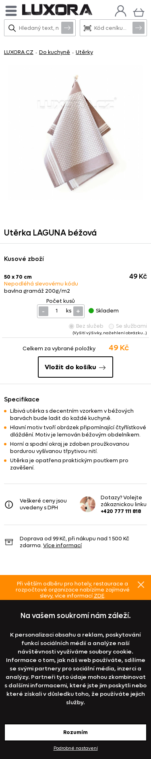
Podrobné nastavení (76, 748)
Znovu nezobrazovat (141, 585)
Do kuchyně (54, 52)
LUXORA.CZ (18, 52)
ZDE (99, 595)
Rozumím (75, 732)
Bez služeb (86, 326)
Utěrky (84, 52)
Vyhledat (67, 27)
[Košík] (139, 11)
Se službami (128, 326)
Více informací (62, 545)
